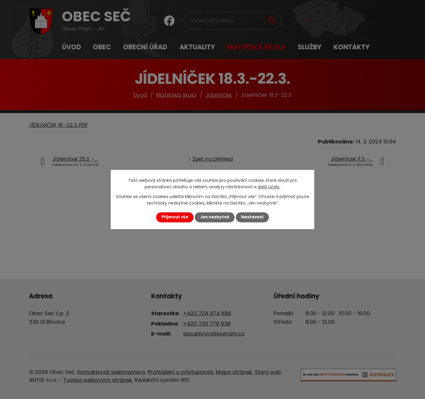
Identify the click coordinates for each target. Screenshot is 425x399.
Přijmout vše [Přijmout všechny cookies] (174, 217)
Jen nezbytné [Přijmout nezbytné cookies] (214, 217)
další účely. (269, 187)
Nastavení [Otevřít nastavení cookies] (252, 217)
